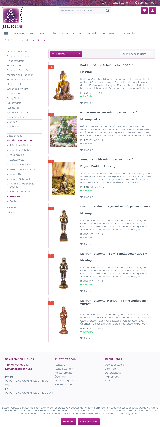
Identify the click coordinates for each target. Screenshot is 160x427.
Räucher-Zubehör (18, 70)
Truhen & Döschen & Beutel (22, 185)
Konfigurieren (89, 421)
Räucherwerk (15, 61)
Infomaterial (14, 212)
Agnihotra (13, 126)
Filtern (58, 53)
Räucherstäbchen (18, 56)
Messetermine (63, 372)
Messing (86, 72)
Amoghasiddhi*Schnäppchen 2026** (106, 159)
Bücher (11, 131)
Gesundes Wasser (17, 89)
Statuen (12, 121)
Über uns (60, 376)
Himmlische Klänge (19, 79)
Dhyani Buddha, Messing (97, 166)
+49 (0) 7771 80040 (17, 364)
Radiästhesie (15, 93)
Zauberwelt (14, 103)
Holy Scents (14, 65)
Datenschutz (113, 372)
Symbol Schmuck (17, 112)
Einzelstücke (14, 135)
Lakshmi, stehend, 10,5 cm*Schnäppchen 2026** (115, 206)
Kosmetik (13, 107)
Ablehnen (68, 421)
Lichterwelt (14, 84)
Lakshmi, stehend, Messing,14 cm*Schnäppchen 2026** (114, 302)
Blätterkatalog (64, 384)
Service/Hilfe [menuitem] (145, 2)
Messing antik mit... (94, 119)
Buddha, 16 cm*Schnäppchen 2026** (106, 65)
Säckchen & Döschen (19, 117)
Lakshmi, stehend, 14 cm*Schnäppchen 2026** (113, 253)
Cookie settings (114, 364)
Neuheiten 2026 (17, 51)
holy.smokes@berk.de (18, 368)
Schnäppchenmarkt (19, 140)
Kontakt (60, 364)
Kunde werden (121, 2)
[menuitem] (121, 3)
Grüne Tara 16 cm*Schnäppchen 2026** (108, 112)
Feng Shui (13, 98)
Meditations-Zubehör (20, 75)
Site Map (110, 368)
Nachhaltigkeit (64, 380)
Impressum (112, 376)
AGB (107, 380)
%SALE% (12, 207)
